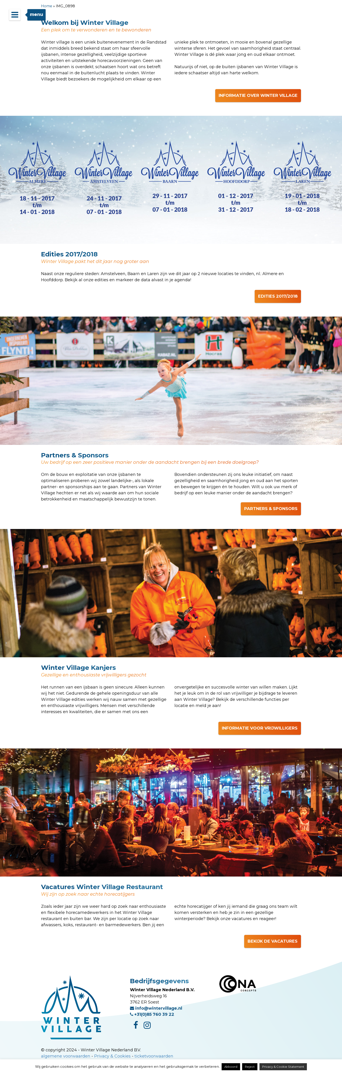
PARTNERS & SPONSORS (271, 508)
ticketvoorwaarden (154, 1056)
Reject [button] (250, 1066)
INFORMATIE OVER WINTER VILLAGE (258, 95)
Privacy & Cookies (112, 1056)
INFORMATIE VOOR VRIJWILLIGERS (260, 728)
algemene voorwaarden (65, 1056)
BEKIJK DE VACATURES (273, 941)
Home (46, 6)
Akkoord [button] (230, 1066)
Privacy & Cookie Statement (283, 1066)
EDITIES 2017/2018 (278, 296)
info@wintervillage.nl (156, 1008)
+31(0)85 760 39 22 (152, 1014)
